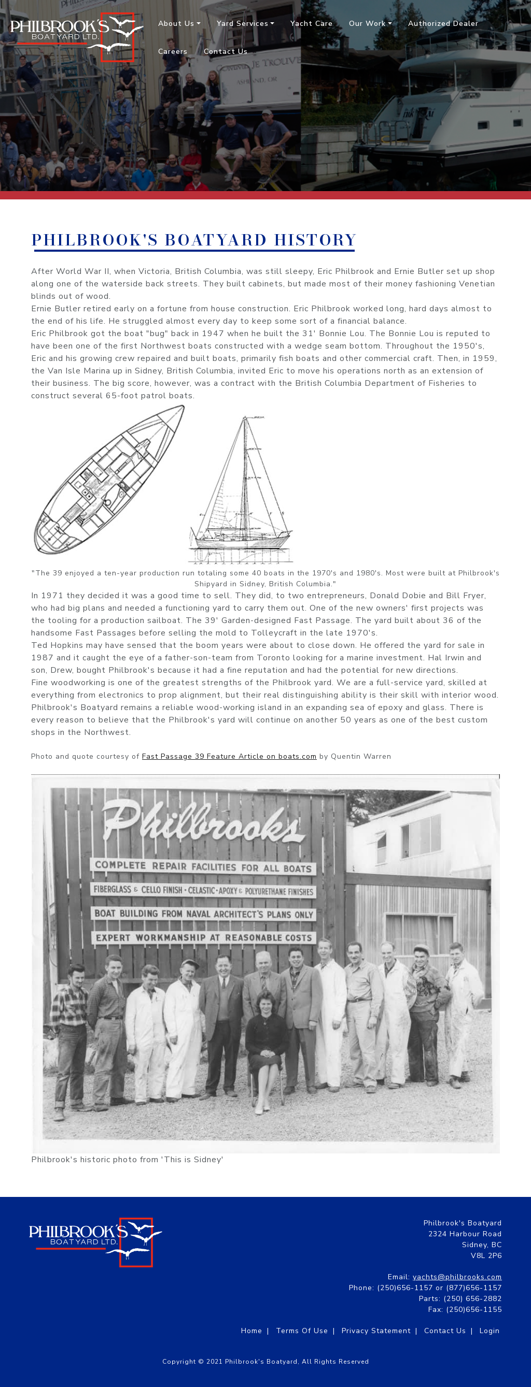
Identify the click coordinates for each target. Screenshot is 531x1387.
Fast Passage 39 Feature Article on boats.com (229, 756)
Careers (173, 51)
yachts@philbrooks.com (457, 1277)
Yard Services (243, 23)
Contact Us (226, 51)
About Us (176, 23)
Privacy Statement (376, 1331)
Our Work (367, 23)
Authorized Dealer (443, 23)
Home (251, 1331)
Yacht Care (311, 23)
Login (490, 1331)
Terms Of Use (302, 1331)
